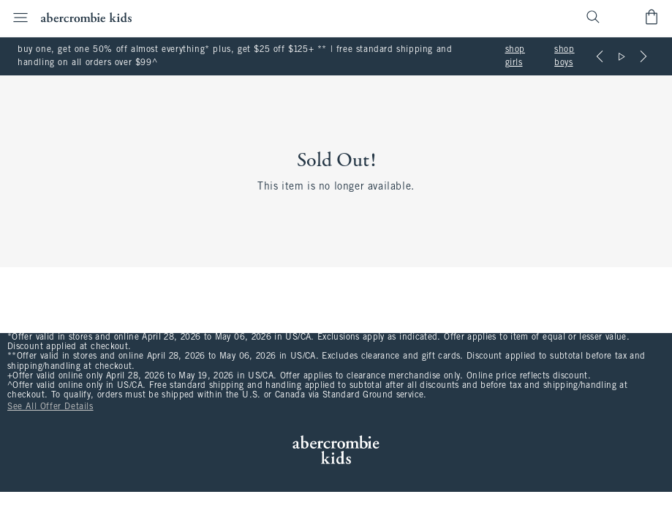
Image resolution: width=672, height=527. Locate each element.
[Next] (643, 56)
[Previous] (600, 56)
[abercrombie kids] (86, 17)
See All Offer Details (50, 407)
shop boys (564, 56)
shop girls (515, 56)
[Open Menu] (16, 17)
